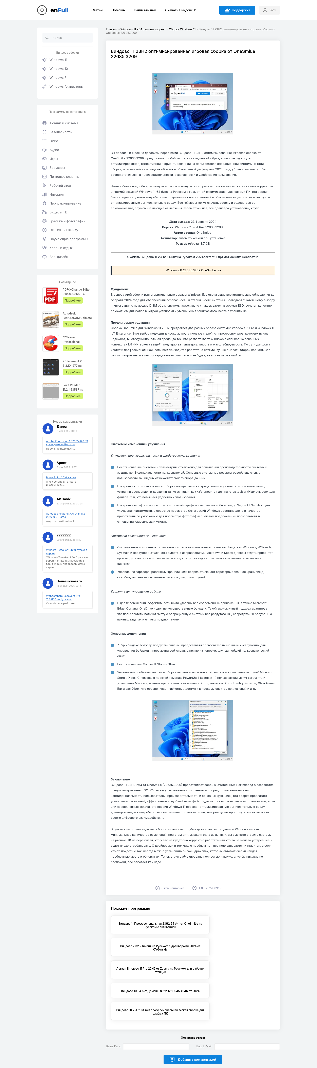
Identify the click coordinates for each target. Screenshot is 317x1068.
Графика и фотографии (63, 221)
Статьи (94, 10)
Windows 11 (54, 60)
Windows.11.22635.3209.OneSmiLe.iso (193, 270)
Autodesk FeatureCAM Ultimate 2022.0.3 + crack (65, 515)
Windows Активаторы (62, 86)
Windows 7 (54, 78)
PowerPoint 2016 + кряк (61, 477)
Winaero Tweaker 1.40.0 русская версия (66, 551)
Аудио (50, 150)
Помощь (116, 10)
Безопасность (57, 132)
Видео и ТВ (54, 212)
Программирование (61, 203)
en (59, 10)
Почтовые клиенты (60, 177)
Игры (50, 159)
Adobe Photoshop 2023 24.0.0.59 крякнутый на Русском (67, 442)
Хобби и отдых (57, 248)
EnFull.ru (90, 1045)
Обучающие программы (65, 239)
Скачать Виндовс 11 (178, 10)
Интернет (53, 194)
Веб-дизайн (55, 257)
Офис (50, 141)
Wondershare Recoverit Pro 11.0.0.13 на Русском (63, 597)
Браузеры (53, 168)
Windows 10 (55, 69)
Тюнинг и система (60, 123)
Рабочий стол (56, 185)
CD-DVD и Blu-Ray (60, 230)
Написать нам (142, 10)
